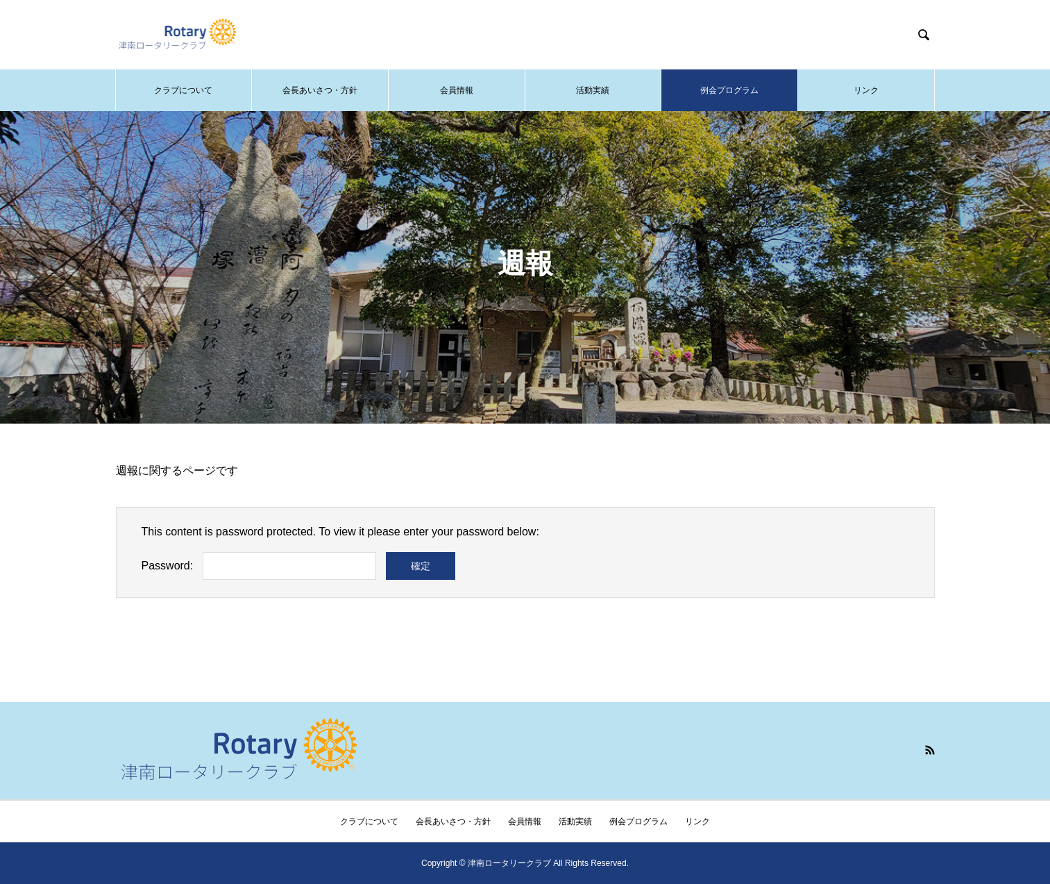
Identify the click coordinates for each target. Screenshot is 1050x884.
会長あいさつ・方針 (319, 90)
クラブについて (183, 90)
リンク (866, 90)
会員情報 (456, 90)
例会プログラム (729, 90)
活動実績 (592, 90)
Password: (168, 566)
